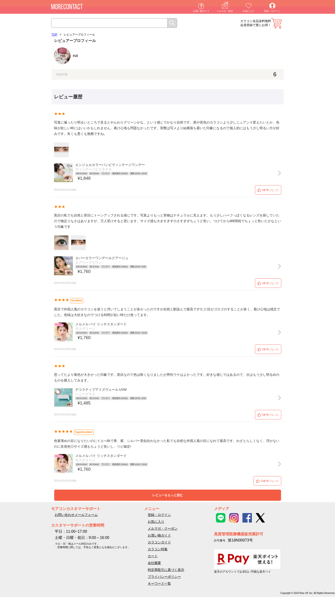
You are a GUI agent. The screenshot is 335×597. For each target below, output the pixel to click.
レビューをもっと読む (167, 495)
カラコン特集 (158, 549)
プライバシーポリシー (164, 577)
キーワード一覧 (159, 583)
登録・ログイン (272, 11)
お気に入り (249, 11)
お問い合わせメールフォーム (76, 515)
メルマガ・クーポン (163, 528)
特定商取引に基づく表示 (166, 570)
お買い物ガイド (201, 11)
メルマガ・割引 (225, 11)
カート (276, 23)
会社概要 (154, 563)
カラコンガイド (159, 542)
